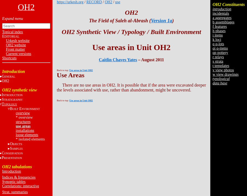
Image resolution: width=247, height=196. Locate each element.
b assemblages (223, 22)
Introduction (11, 171)
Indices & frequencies (19, 177)
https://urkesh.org (70, 2)
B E (25, 109)
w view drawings (225, 74)
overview (23, 113)
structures (23, 122)
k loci (216, 40)
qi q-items (220, 48)
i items (217, 35)
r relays (218, 57)
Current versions (18, 54)
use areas (23, 126)
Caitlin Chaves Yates (118, 59)
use (117, 2)
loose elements (27, 135)
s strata (217, 61)
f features (219, 26)
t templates (220, 66)
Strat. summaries (15, 192)
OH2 (108, 2)
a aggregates (222, 18)
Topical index (12, 32)
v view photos (223, 70)
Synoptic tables (14, 182)
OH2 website (16, 45)
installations (25, 130)
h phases (219, 31)
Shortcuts (9, 58)
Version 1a (161, 20)
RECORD (94, 2)
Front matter (15, 49)
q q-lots (218, 44)
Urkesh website (18, 41)
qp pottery (220, 53)
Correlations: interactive (20, 186)
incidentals (220, 13)
